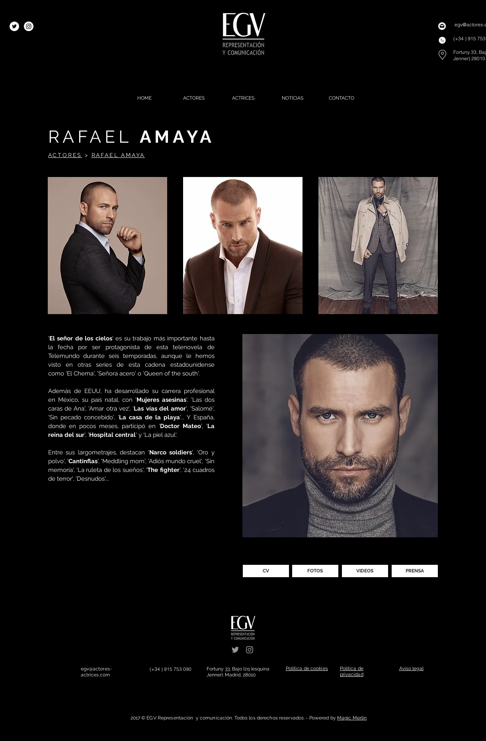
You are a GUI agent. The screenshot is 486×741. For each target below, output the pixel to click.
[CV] (266, 571)
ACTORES (65, 155)
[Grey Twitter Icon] (235, 650)
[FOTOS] (315, 571)
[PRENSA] (415, 571)
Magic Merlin (352, 718)
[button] (107, 245)
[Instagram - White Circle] (28, 26)
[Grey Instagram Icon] (249, 650)
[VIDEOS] (365, 571)
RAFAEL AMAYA (118, 155)
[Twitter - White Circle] (14, 26)
